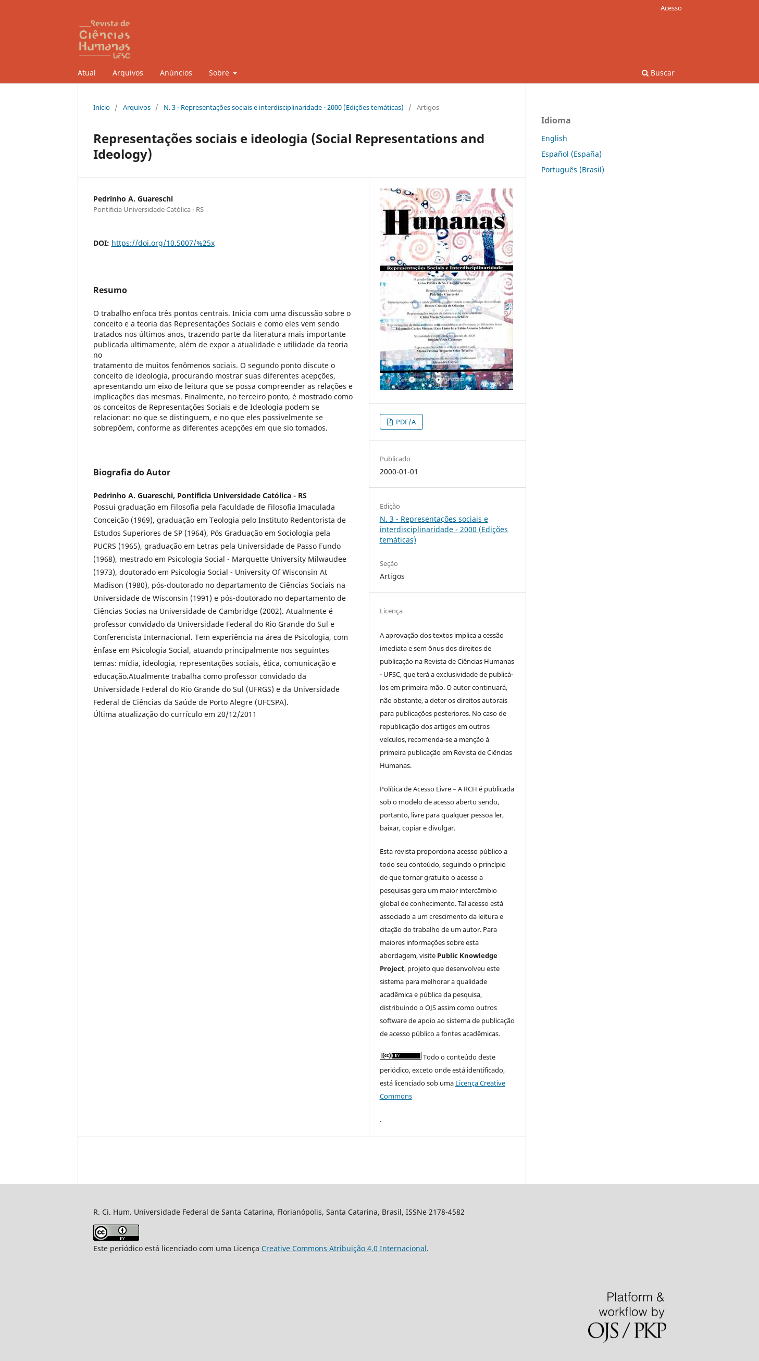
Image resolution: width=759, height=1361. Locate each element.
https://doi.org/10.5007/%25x (163, 243)
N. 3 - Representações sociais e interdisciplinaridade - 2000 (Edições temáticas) (284, 107)
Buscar (658, 73)
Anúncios (176, 73)
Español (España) (571, 154)
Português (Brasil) (572, 169)
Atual (87, 73)
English (554, 138)
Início (101, 107)
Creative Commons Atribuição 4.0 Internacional (344, 1248)
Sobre (220, 73)
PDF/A (405, 421)
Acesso (671, 7)
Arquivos (128, 73)
